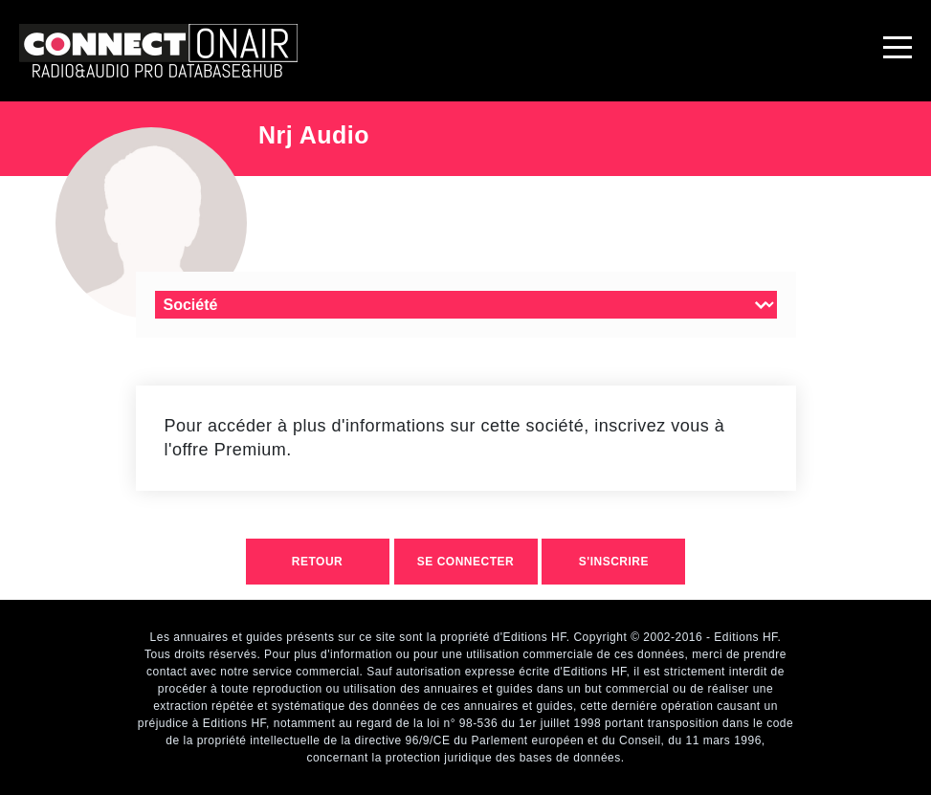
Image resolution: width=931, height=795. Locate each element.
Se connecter (465, 561)
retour (317, 561)
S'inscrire (614, 561)
